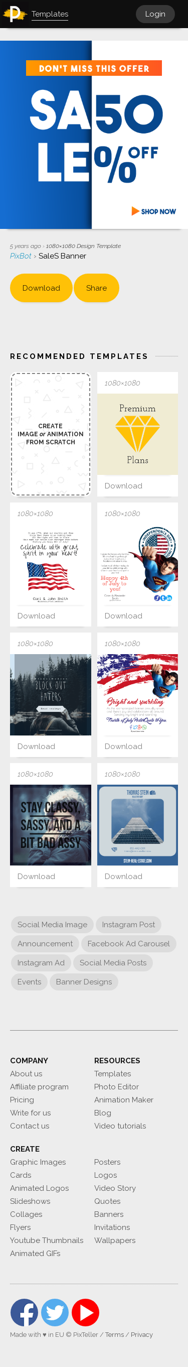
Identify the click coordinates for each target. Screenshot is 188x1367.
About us (26, 1073)
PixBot (22, 256)
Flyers (20, 1227)
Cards (20, 1175)
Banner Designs (84, 981)
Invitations (112, 1227)
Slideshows (30, 1201)
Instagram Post (128, 924)
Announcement (45, 943)
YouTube (85, 1312)
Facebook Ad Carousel (129, 943)
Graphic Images (38, 1162)
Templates (112, 1073)
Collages (26, 1214)
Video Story (115, 1188)
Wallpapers (114, 1240)
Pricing (22, 1099)
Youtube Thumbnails (46, 1240)
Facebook (24, 1312)
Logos (105, 1175)
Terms (114, 1334)
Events (29, 981)
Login (155, 14)
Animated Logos (39, 1188)
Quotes (107, 1201)
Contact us (29, 1126)
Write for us (30, 1112)
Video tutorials (120, 1126)
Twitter (55, 1312)
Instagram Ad (41, 962)
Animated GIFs (35, 1253)
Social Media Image (52, 924)
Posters (107, 1162)
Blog (102, 1112)
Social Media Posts (113, 962)
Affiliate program (39, 1086)
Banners (108, 1214)
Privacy (142, 1334)
